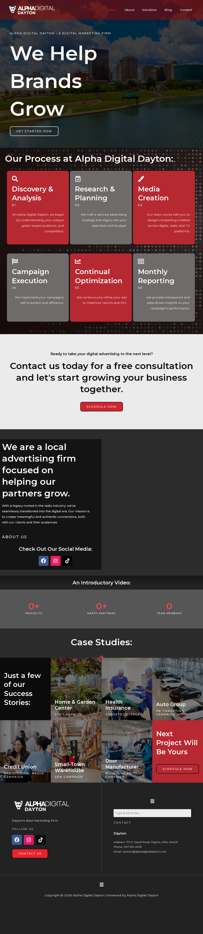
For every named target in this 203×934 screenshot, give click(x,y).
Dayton (120, 833)
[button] (152, 801)
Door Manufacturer (123, 764)
